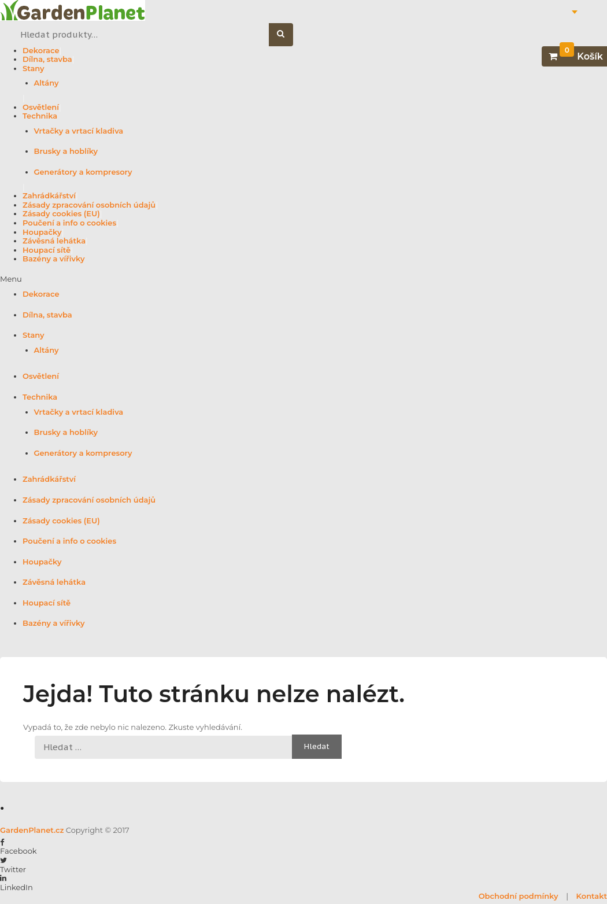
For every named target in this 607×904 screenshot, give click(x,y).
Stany (34, 68)
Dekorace (41, 50)
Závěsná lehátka (54, 240)
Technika (40, 115)
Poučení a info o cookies (69, 222)
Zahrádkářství (49, 195)
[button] (303, 279)
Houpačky (42, 232)
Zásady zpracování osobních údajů (89, 204)
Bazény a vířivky (53, 258)
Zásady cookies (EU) (61, 213)
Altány (46, 82)
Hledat (287, 35)
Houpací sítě (47, 249)
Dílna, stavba (47, 59)
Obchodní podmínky (518, 896)
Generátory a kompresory (83, 171)
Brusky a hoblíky (66, 151)
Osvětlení (41, 107)
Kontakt (591, 896)
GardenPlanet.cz (32, 830)
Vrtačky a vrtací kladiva (79, 130)
